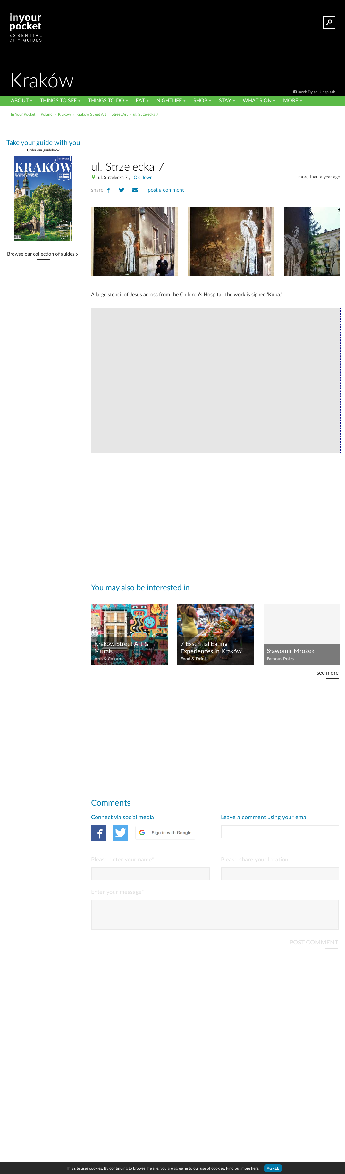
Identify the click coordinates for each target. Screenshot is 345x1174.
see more (328, 672)
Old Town (143, 177)
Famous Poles (280, 659)
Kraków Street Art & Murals (121, 648)
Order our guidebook (43, 150)
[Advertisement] (215, 137)
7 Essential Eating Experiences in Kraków (211, 648)
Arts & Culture (108, 659)
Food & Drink (194, 659)
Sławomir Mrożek (291, 651)
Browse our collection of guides (41, 254)
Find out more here (242, 1168)
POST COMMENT (314, 948)
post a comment (166, 190)
